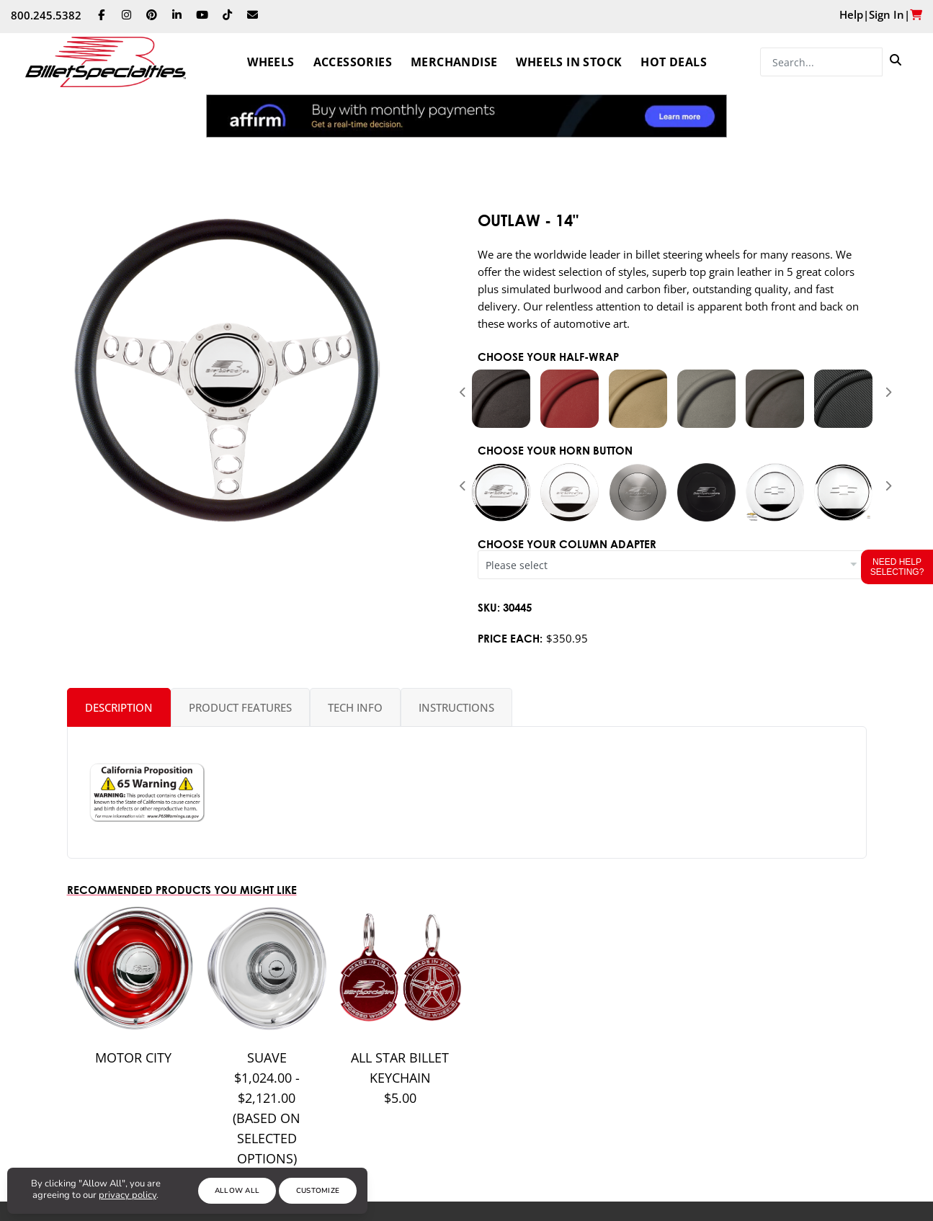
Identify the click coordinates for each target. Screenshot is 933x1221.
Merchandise (454, 62)
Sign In (886, 14)
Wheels (270, 62)
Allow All (237, 1191)
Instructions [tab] (456, 707)
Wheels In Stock (569, 62)
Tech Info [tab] (355, 707)
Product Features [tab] (240, 707)
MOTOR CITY (133, 1057)
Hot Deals (673, 62)
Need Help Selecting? (897, 567)
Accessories (352, 62)
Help (851, 14)
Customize (318, 1191)
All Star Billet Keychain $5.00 (400, 1077)
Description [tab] (119, 707)
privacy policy (127, 1195)
